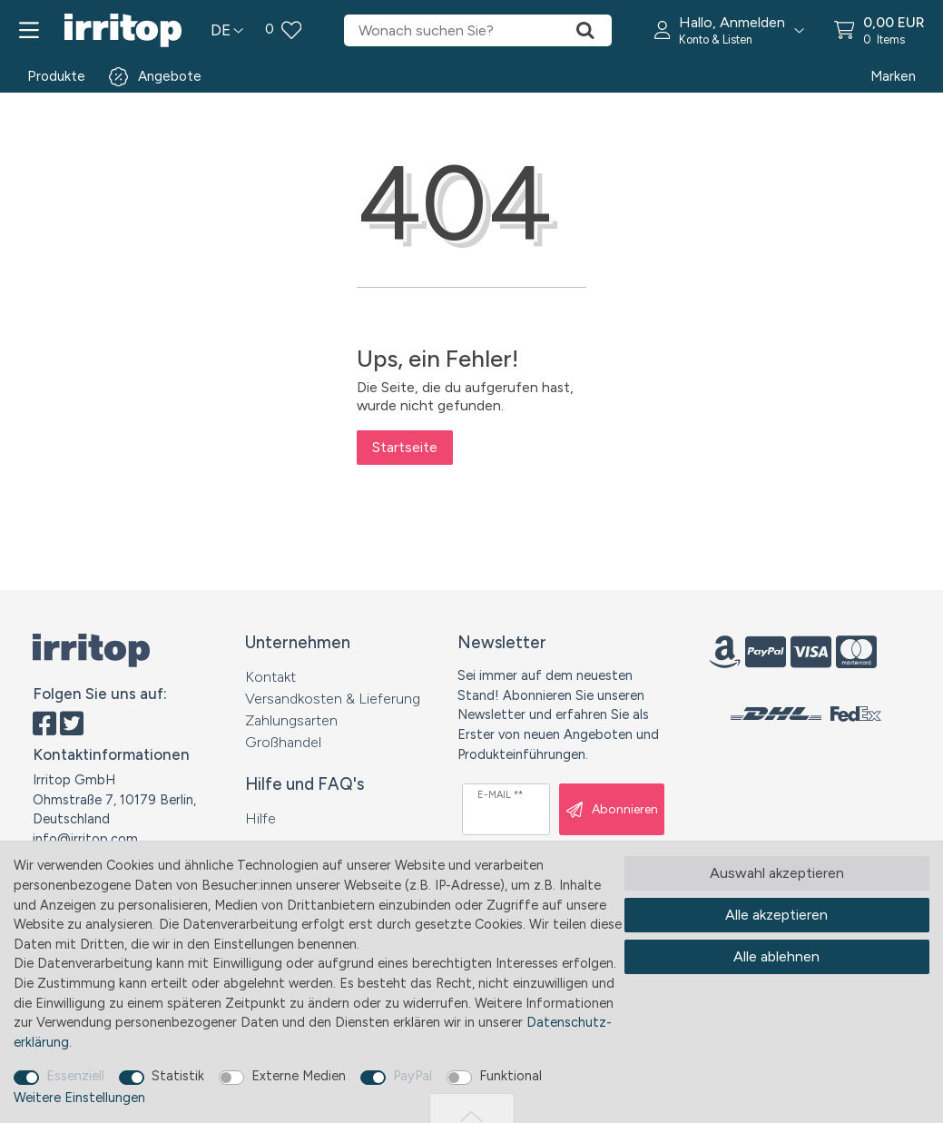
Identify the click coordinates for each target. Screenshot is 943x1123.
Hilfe (260, 818)
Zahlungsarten (291, 720)
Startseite (404, 447)
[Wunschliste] (283, 30)
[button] (729, 30)
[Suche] (585, 30)
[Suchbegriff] (451, 30)
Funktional (510, 1076)
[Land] (227, 30)
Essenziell (75, 1076)
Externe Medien (298, 1076)
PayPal (412, 1076)
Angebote (169, 76)
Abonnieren (612, 810)
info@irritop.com (85, 839)
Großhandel (283, 742)
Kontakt (270, 676)
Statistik (178, 1076)
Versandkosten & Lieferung (332, 698)
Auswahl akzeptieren (777, 873)
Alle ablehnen (776, 956)
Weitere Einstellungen (79, 1097)
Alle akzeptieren (776, 914)
